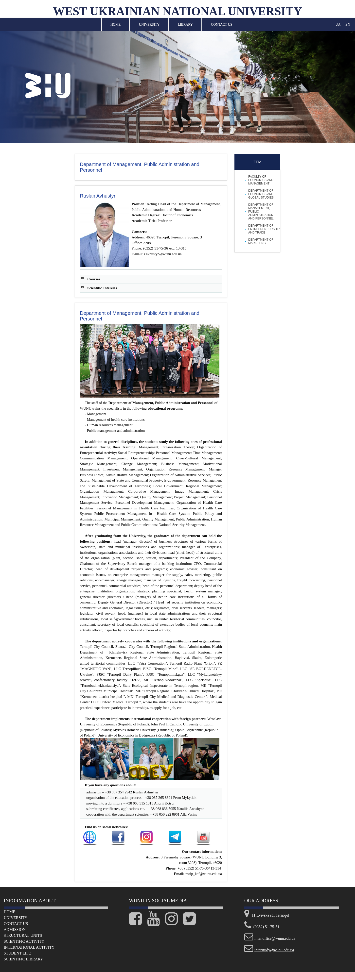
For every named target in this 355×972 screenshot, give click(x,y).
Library (185, 24)
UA (338, 24)
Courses (93, 279)
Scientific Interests (102, 288)
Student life (17, 953)
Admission (15, 929)
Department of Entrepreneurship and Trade (264, 229)
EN (347, 24)
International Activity (29, 947)
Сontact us (16, 924)
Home (115, 24)
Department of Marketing (260, 241)
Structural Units (23, 935)
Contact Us (221, 24)
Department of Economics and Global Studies (261, 194)
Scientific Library (23, 959)
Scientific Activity (24, 941)
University (149, 24)
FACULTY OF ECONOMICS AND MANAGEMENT (260, 180)
